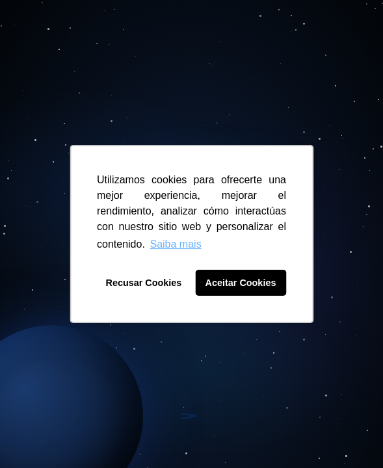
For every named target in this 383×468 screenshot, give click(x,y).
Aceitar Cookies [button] (240, 283)
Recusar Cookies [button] (144, 283)
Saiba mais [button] (175, 244)
